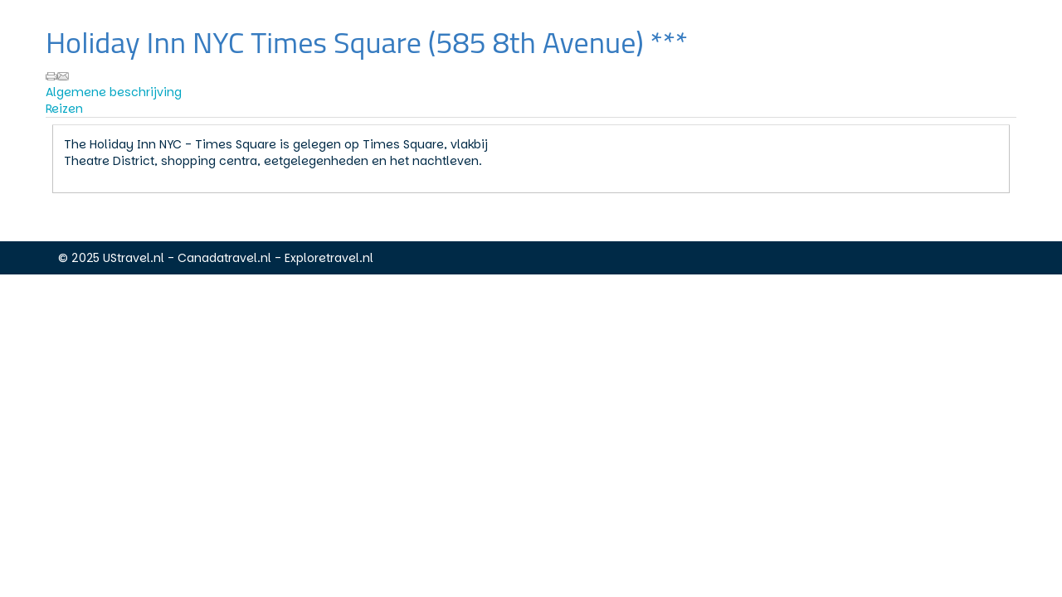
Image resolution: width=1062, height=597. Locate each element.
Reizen (64, 108)
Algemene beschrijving (114, 92)
